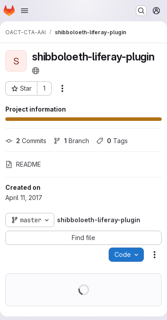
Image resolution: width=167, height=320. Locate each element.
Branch (71, 140)
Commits (25, 140)
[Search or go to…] (141, 10)
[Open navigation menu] (24, 11)
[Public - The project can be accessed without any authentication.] (35, 70)
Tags (112, 140)
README (23, 164)
